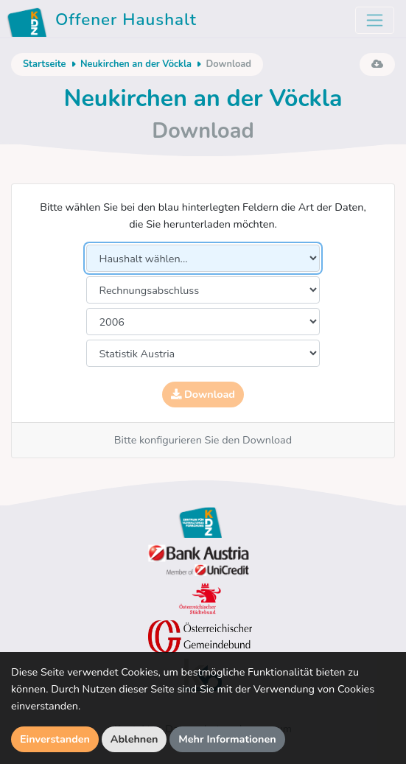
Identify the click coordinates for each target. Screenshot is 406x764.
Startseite (44, 64)
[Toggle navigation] (374, 20)
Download (203, 394)
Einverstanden (55, 739)
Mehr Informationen (227, 739)
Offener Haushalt (104, 22)
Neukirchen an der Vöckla (136, 64)
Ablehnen (134, 739)
